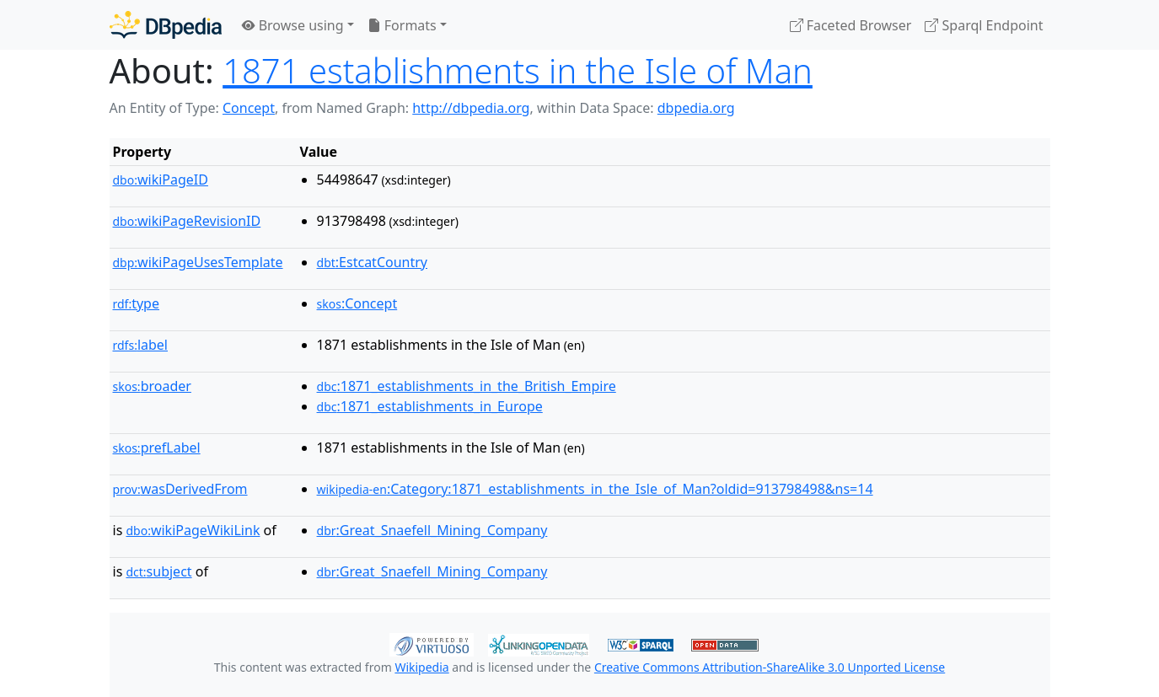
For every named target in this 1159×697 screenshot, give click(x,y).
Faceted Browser (851, 25)
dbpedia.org (696, 108)
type (136, 303)
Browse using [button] (293, 25)
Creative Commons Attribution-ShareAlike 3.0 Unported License (769, 667)
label (141, 344)
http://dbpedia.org (470, 108)
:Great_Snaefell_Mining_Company (432, 530)
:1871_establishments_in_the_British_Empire (466, 386)
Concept (249, 108)
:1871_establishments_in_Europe (430, 406)
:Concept (357, 303)
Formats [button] (402, 25)
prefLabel (157, 447)
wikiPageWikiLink (193, 530)
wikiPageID (160, 179)
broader (152, 386)
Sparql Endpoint (984, 25)
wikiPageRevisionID (187, 221)
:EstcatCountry (372, 262)
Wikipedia (421, 667)
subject (158, 571)
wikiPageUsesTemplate (198, 262)
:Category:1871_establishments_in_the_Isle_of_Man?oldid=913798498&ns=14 (595, 489)
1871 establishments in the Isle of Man (518, 70)
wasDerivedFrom (180, 489)
